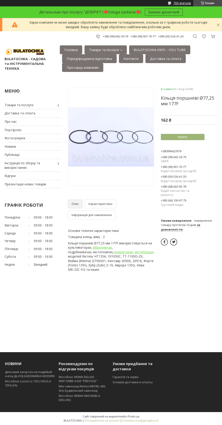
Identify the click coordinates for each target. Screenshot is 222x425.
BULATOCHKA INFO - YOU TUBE (160, 49)
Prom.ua (133, 416)
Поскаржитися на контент (102, 421)
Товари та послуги (104, 49)
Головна (71, 49)
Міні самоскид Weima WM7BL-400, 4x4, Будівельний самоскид (82, 388)
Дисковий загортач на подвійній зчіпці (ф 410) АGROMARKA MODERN (30, 374)
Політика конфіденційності (141, 421)
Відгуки (10, 176)
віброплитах (102, 247)
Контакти (131, 58)
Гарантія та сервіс (126, 377)
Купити (182, 137)
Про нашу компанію (83, 67)
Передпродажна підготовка (89, 58)
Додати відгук (203, 36)
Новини (10, 146)
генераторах (123, 252)
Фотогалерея (15, 138)
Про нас (11, 121)
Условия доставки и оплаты (133, 382)
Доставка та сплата (165, 58)
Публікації (12, 154)
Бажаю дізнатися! (163, 12)
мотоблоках (144, 252)
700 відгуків (182, 3)
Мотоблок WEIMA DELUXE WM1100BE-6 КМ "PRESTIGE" (78, 379)
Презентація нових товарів (25, 184)
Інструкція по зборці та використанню (22, 165)
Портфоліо (13, 130)
